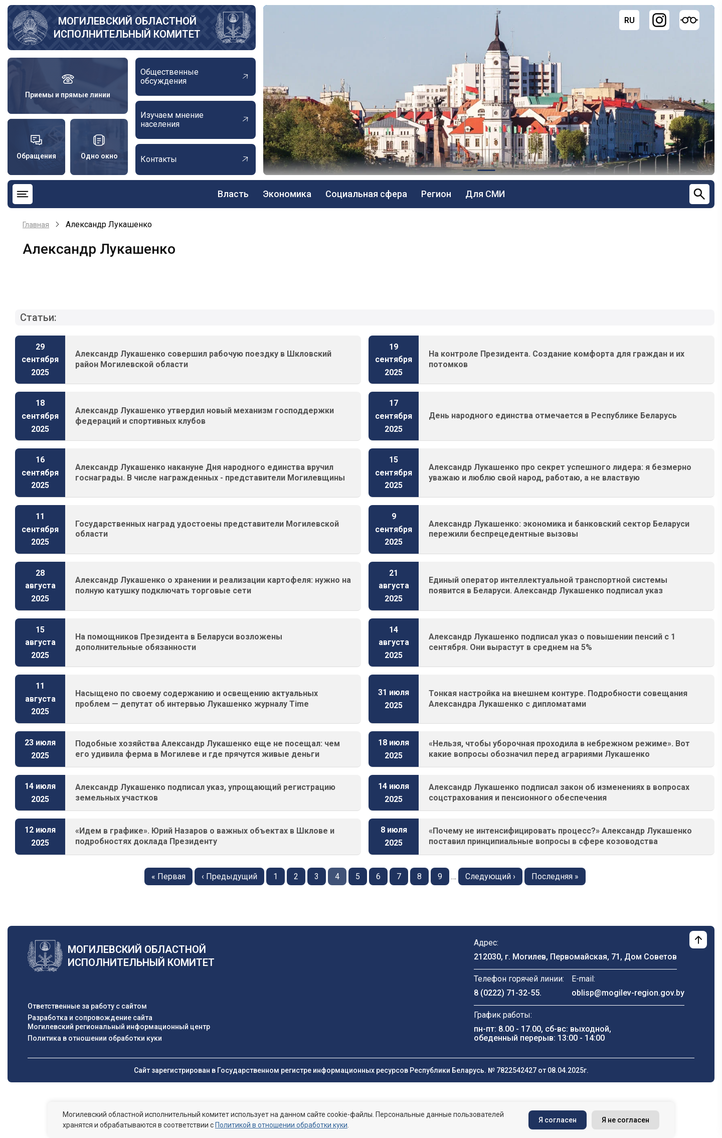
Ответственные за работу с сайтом (87, 1006)
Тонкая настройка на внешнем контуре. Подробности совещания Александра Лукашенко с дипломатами (558, 699)
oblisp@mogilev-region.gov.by (628, 993)
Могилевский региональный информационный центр (119, 1027)
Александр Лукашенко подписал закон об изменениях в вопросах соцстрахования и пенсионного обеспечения (559, 792)
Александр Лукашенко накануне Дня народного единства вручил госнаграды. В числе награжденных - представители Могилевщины (210, 472)
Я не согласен (625, 1120)
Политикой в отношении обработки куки (281, 1125)
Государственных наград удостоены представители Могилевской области (207, 529)
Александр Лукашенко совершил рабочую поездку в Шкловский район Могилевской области (203, 359)
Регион (436, 194)
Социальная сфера (366, 194)
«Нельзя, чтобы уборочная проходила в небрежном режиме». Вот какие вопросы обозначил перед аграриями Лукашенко (559, 749)
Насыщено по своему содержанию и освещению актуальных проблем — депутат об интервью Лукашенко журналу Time (196, 699)
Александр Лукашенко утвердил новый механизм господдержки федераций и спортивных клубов (204, 416)
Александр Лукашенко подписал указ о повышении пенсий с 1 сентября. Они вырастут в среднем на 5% (552, 642)
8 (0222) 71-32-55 (506, 993)
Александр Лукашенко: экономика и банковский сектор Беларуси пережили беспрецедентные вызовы (559, 529)
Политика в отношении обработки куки (95, 1038)
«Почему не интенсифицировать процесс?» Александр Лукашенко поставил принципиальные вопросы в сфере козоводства (560, 836)
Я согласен (557, 1120)
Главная (36, 225)
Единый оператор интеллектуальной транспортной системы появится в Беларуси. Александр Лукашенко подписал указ (548, 585)
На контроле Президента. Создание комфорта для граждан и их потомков (556, 359)
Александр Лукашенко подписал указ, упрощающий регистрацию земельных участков (205, 792)
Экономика (287, 194)
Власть (233, 194)
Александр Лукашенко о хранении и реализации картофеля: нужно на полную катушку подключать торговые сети (213, 585)
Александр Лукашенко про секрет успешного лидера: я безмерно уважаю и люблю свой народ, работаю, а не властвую (560, 472)
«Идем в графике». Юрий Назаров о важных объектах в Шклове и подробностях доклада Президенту (204, 836)
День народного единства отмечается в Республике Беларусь (553, 415)
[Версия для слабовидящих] (689, 20)
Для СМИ (485, 194)
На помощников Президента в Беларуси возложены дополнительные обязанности (178, 642)
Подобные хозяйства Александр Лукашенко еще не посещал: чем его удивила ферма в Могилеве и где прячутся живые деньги (207, 749)
